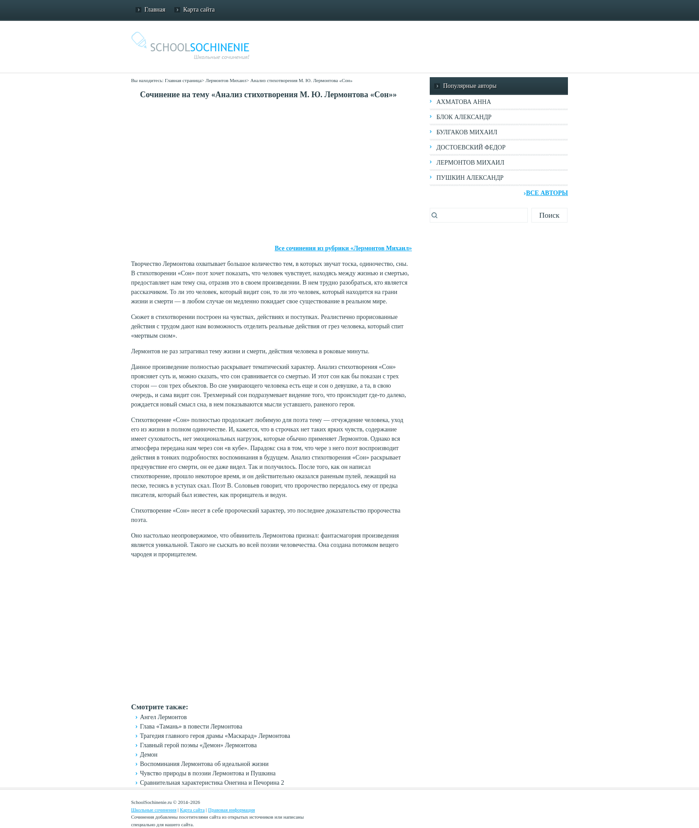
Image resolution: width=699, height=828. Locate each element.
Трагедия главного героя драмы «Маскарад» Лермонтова (215, 736)
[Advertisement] (271, 172)
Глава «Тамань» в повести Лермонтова (191, 726)
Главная (154, 9)
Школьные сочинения (154, 809)
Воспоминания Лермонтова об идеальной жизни (204, 764)
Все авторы (547, 193)
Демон (148, 754)
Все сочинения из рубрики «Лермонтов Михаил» (343, 248)
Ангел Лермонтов (163, 717)
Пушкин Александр (470, 177)
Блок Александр (463, 117)
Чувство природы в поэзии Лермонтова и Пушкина (207, 773)
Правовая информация (231, 809)
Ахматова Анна (463, 102)
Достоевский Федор (471, 147)
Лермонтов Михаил (226, 80)
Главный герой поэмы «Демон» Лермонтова (198, 745)
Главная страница (183, 80)
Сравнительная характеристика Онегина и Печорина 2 (212, 782)
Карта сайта (199, 9)
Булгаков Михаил (466, 132)
